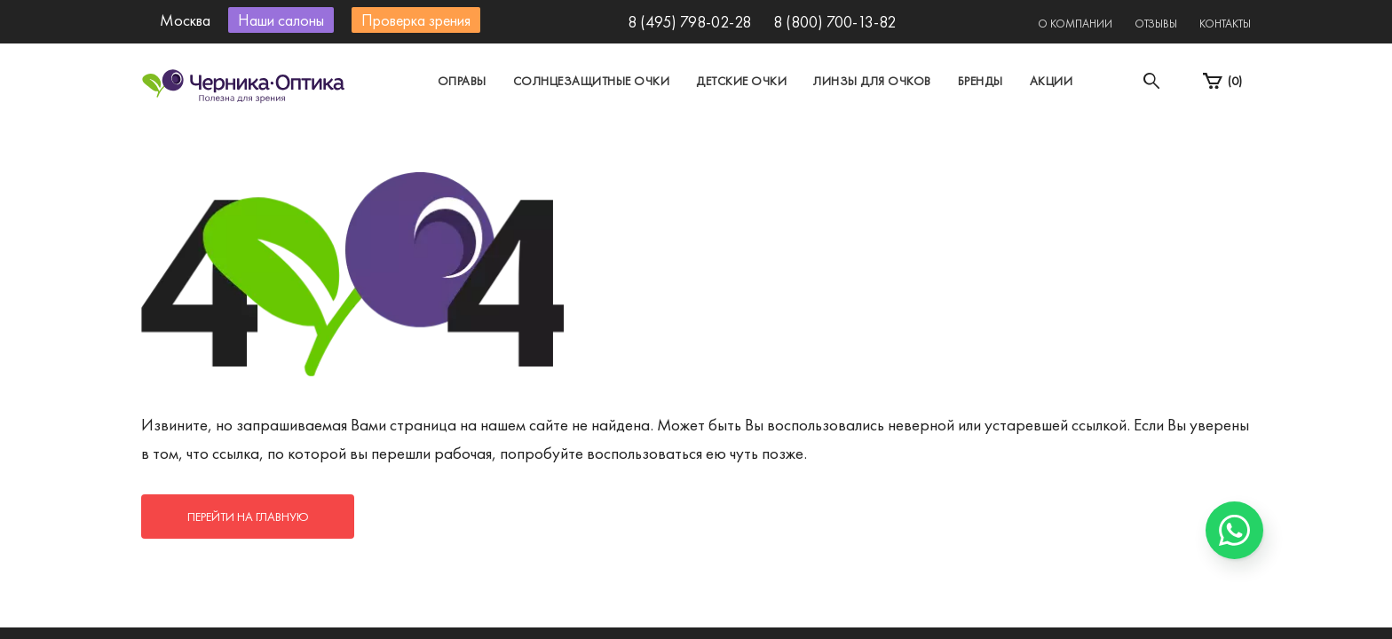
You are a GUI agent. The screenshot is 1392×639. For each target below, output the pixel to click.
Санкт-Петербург (654, 136)
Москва (531, 136)
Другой (776, 136)
